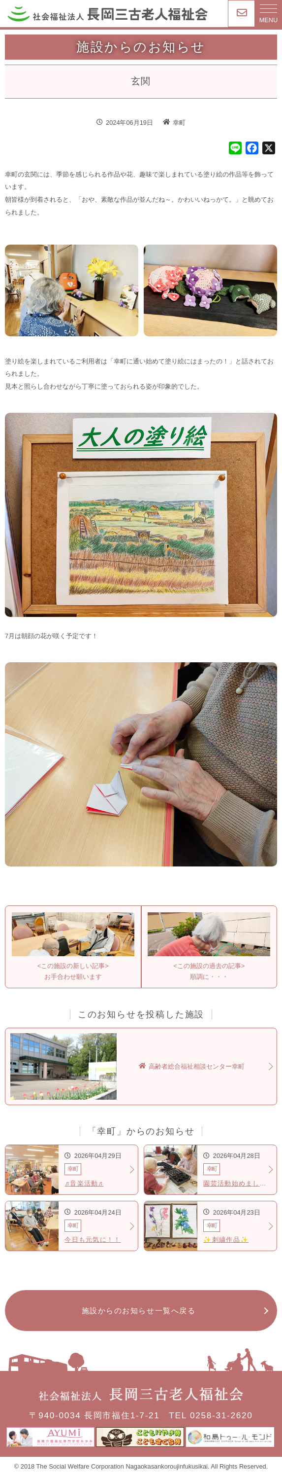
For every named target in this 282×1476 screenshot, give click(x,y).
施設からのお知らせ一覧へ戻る (139, 1310)
